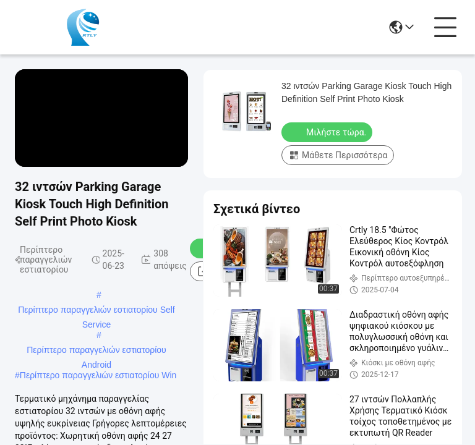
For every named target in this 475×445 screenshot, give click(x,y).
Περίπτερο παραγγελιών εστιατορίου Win (98, 375)
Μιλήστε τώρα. (328, 131)
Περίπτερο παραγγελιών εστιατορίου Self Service (96, 311)
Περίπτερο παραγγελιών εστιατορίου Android (96, 351)
